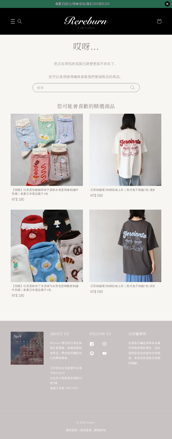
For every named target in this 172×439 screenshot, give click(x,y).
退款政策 (86, 430)
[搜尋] (133, 87)
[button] (13, 21)
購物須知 (100, 430)
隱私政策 (72, 430)
